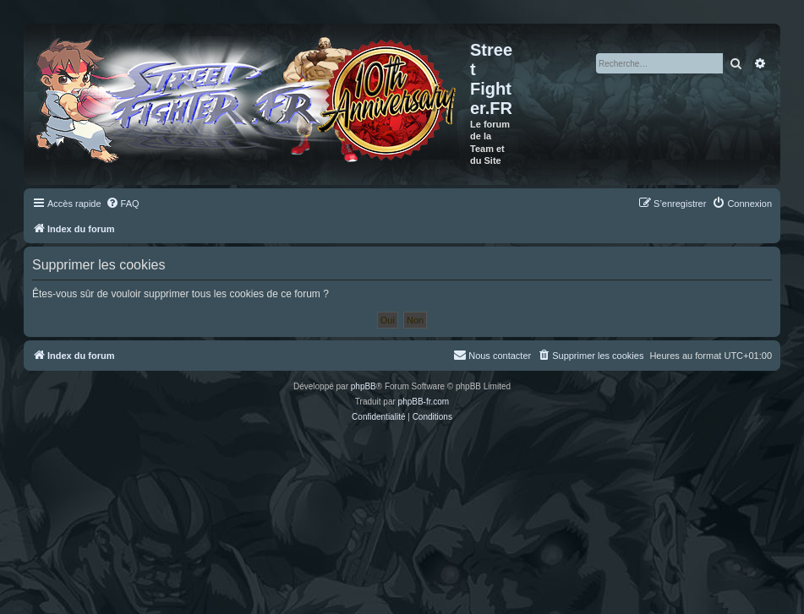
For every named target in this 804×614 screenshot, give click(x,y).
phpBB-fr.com (424, 401)
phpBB (363, 386)
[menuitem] (122, 203)
